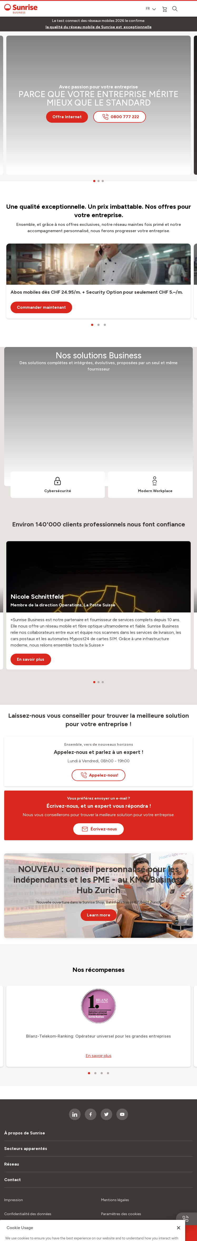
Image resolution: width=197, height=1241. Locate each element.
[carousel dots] (94, 181)
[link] (99, 27)
